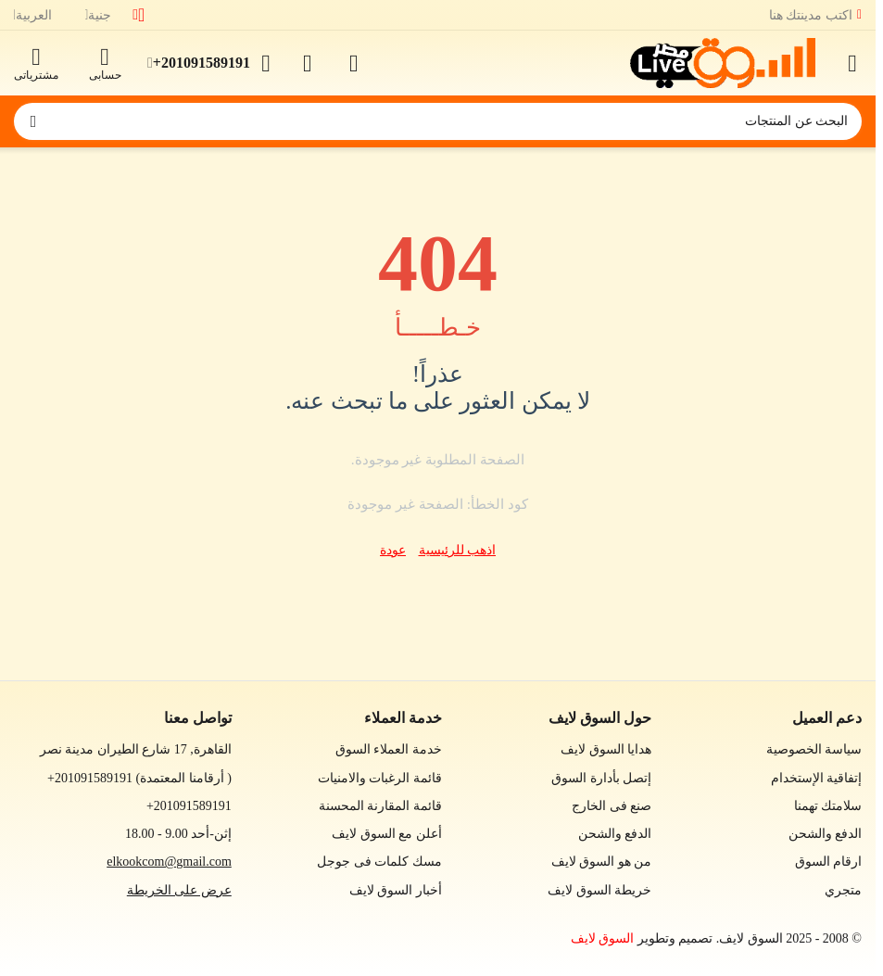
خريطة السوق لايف (599, 890)
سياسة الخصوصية (814, 749)
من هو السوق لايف (601, 861)
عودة (393, 550)
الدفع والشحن (825, 834)
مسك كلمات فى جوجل (379, 861)
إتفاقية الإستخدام (817, 778)
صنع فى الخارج (611, 806)
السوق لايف (603, 938)
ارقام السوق (829, 861)
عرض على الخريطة (179, 890)
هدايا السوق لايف (606, 749)
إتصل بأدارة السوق (601, 778)
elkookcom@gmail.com (169, 861)
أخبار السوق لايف (395, 890)
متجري (843, 890)
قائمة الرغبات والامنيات (380, 778)
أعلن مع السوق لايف (387, 834)
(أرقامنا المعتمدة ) (139, 778)
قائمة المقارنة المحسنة (380, 806)
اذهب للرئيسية (458, 550)
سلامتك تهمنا (828, 806)
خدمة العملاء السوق (388, 749)
